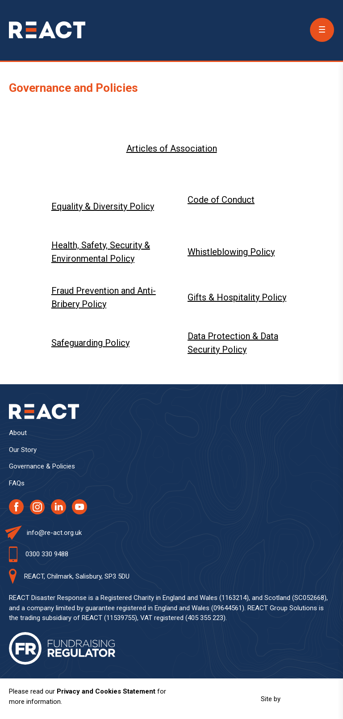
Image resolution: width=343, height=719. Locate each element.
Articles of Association (171, 148)
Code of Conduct (221, 199)
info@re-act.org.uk (54, 533)
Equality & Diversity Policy (102, 206)
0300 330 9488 (46, 554)
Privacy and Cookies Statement (106, 691)
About (18, 433)
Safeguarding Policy (90, 342)
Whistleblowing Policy (231, 252)
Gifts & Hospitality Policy (237, 297)
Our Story (23, 450)
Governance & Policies (42, 466)
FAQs (17, 483)
